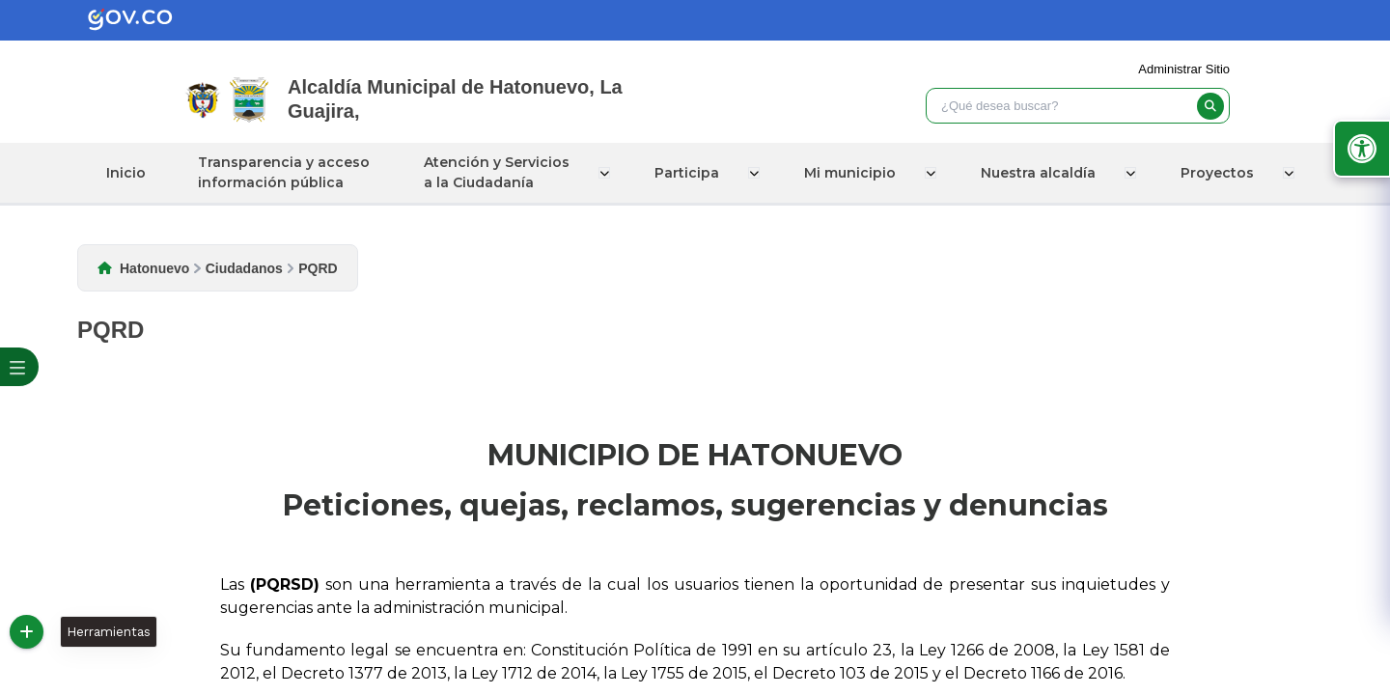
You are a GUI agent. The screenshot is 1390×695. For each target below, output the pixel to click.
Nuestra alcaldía (1038, 172)
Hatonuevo (154, 268)
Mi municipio (852, 172)
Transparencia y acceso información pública (289, 172)
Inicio (131, 172)
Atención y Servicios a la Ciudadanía (502, 172)
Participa (690, 172)
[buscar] (1210, 106)
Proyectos (1215, 172)
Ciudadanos (244, 268)
